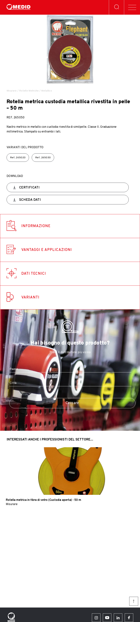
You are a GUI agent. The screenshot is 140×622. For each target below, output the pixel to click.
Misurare (12, 90)
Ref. (18, 157)
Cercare (72, 403)
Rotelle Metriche (29, 90)
